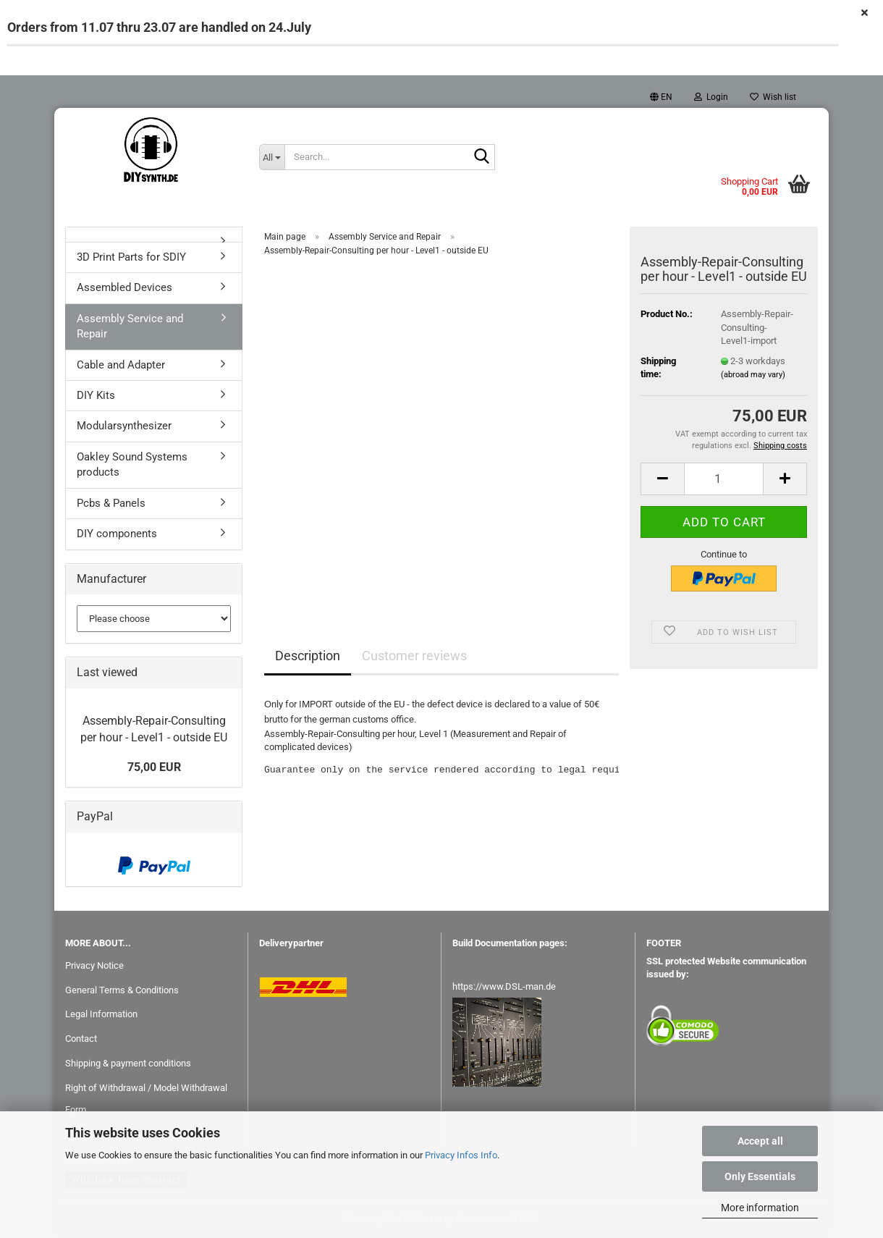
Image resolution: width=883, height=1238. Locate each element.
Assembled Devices (124, 288)
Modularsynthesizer (124, 426)
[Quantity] (724, 479)
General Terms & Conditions (122, 990)
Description (307, 656)
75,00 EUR (154, 768)
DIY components (117, 534)
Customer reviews (414, 656)
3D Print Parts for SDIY (131, 257)
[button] (661, 97)
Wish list (773, 97)
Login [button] (711, 97)
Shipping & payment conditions (128, 1063)
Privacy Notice (94, 965)
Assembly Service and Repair (130, 327)
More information (760, 1207)
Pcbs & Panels (111, 503)
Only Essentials (759, 1176)
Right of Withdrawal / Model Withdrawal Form (146, 1099)
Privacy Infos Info (461, 1155)
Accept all (760, 1141)
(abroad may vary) (753, 375)
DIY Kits (96, 396)
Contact (81, 1039)
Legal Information (101, 1014)
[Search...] (272, 157)
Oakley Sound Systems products (132, 465)
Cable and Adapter (121, 364)
